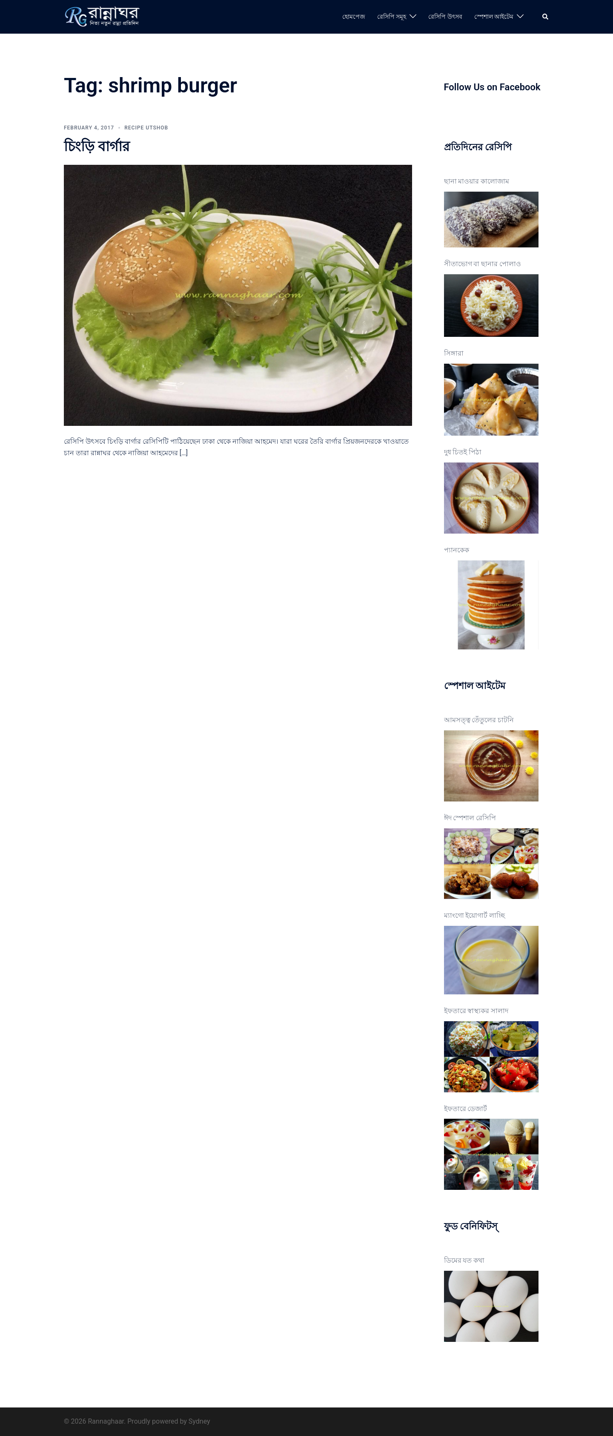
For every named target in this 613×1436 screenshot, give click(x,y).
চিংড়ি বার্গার (97, 146)
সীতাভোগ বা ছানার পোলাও (482, 264)
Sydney (199, 1421)
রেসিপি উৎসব (445, 16)
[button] (545, 16)
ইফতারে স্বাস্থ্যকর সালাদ (476, 1011)
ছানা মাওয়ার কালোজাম (477, 181)
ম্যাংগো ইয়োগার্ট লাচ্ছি (474, 915)
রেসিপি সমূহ (391, 16)
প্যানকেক (456, 550)
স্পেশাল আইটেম (493, 16)
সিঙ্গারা (454, 353)
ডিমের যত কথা (464, 1260)
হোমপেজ (353, 16)
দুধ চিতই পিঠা (463, 452)
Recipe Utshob (146, 128)
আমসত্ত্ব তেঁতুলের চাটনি (479, 720)
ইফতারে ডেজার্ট (465, 1109)
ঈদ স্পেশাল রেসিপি (470, 818)
